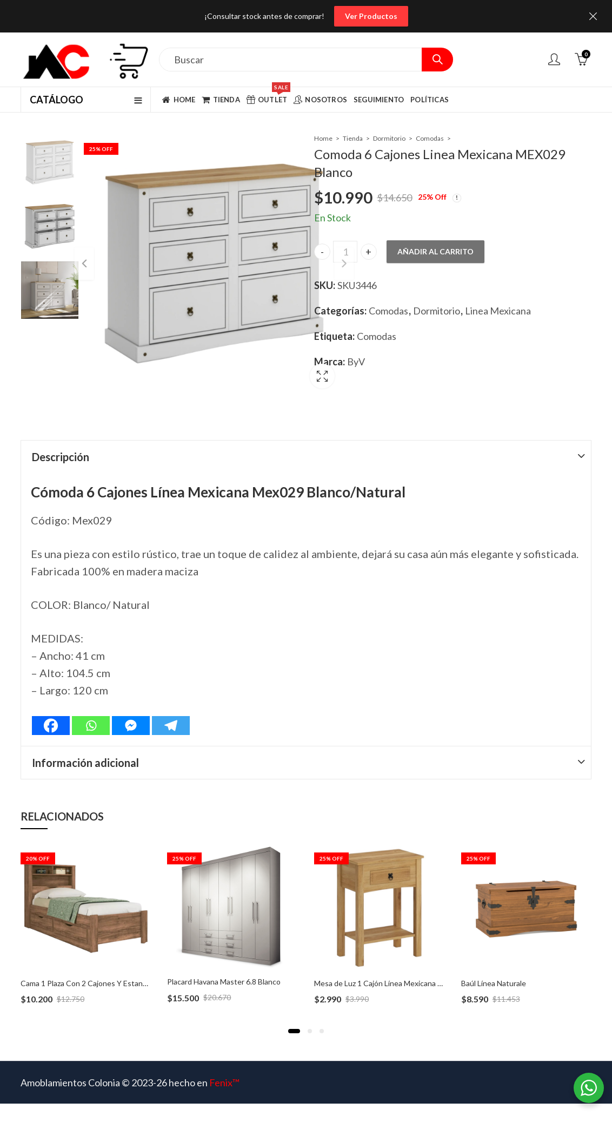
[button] (294, 1013)
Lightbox (278, 365)
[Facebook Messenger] (131, 707)
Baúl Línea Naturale (493, 965)
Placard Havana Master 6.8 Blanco (224, 963)
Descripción (60, 438)
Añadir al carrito (435, 251)
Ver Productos (371, 16)
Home (323, 138)
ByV (356, 362)
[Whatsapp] (91, 707)
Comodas (430, 138)
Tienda (353, 138)
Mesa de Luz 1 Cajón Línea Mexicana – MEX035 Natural (406, 965)
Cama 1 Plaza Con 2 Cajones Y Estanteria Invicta (102, 965)
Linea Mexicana (498, 311)
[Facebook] (51, 707)
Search (437, 59)
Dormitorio (389, 138)
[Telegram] (171, 707)
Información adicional (85, 744)
